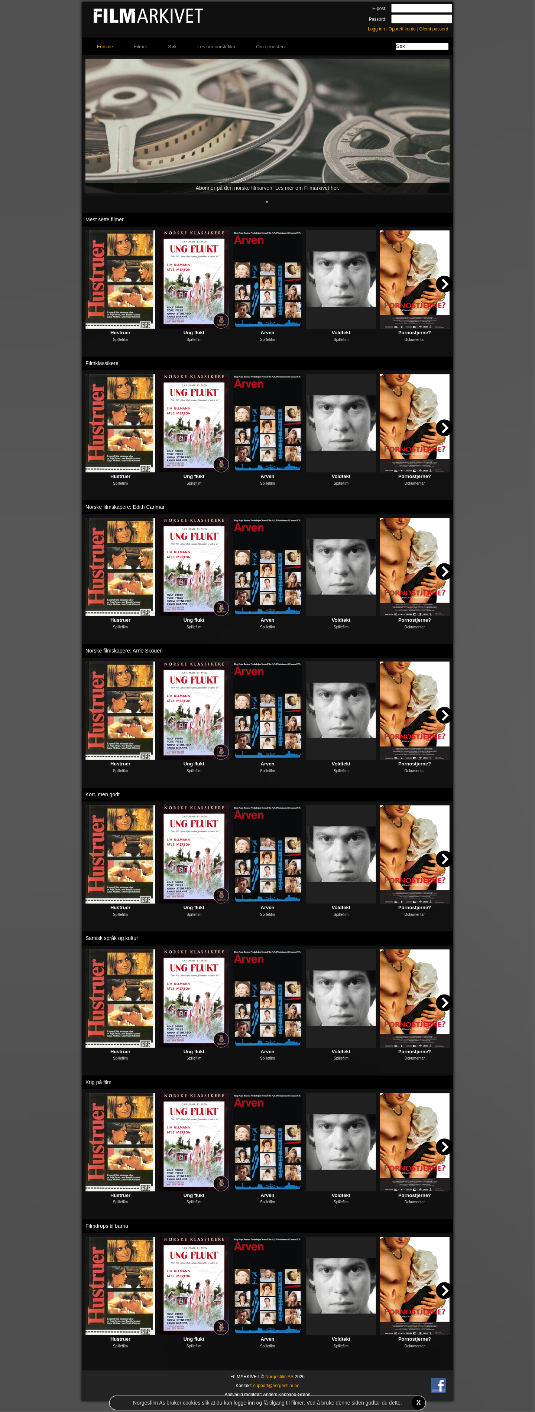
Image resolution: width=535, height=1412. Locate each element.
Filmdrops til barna (106, 1226)
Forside (105, 46)
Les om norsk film (216, 46)
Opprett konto (402, 29)
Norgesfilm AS (279, 1376)
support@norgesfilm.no (276, 1385)
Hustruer (120, 332)
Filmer (140, 46)
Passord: (377, 19)
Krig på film (98, 1082)
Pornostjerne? (414, 332)
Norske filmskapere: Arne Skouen (124, 651)
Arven (268, 332)
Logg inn (376, 29)
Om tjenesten (270, 46)
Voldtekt (341, 332)
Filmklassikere (102, 363)
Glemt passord (433, 29)
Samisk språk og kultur (111, 938)
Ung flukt (194, 332)
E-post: (379, 8)
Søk (172, 46)
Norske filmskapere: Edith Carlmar (125, 507)
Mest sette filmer (104, 219)
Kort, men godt (102, 794)
